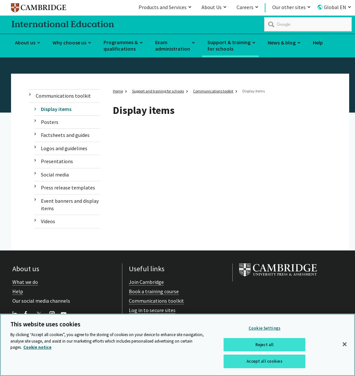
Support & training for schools (229, 45)
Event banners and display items (70, 205)
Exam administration (172, 45)
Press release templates (68, 187)
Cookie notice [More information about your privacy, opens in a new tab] (37, 347)
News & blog (282, 42)
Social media (55, 174)
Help (318, 42)
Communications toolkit (63, 95)
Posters (49, 122)
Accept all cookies (264, 361)
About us (25, 42)
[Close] (344, 344)
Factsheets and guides (65, 135)
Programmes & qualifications (121, 45)
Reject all (264, 344)
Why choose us (69, 42)
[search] (308, 24)
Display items (56, 109)
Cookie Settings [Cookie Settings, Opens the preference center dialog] (264, 328)
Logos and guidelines (64, 148)
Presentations (57, 161)
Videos (48, 221)
